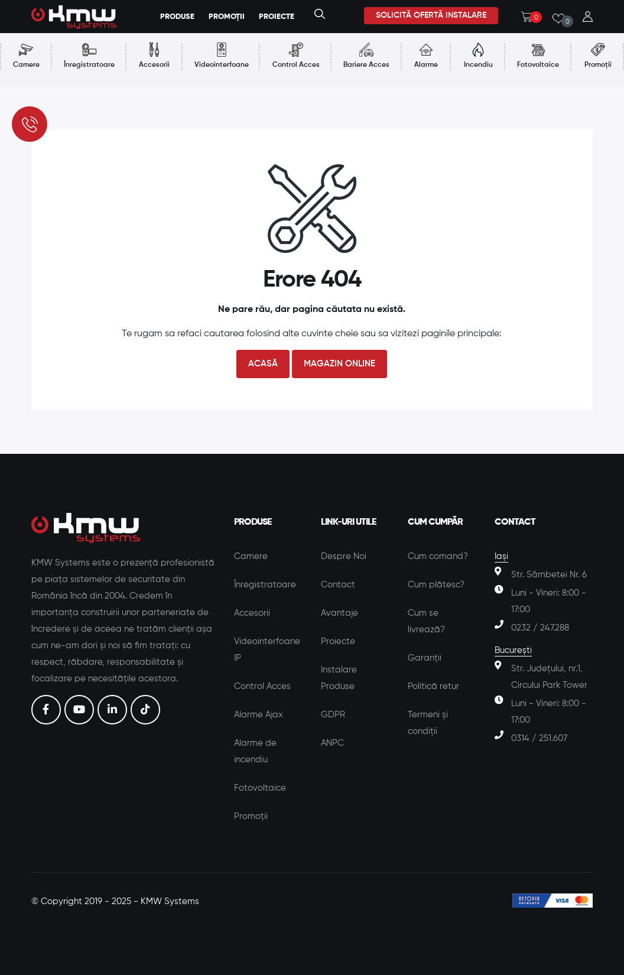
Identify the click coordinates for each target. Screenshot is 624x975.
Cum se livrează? (426, 621)
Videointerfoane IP (267, 649)
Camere (251, 556)
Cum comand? (438, 556)
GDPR (333, 714)
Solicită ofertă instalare (431, 15)
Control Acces (262, 686)
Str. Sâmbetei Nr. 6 (549, 574)
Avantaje (339, 613)
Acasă (263, 363)
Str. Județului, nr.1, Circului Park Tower (549, 677)
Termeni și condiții (428, 723)
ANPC (332, 743)
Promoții (251, 816)
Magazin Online (339, 363)
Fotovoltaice (260, 788)
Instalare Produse (339, 678)
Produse (177, 17)
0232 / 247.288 (540, 627)
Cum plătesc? (436, 584)
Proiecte (338, 641)
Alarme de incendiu (255, 751)
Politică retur (433, 686)
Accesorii (252, 613)
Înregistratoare (265, 584)
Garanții (424, 658)
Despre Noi (343, 556)
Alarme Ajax (258, 714)
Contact (338, 584)
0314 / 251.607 (539, 738)
